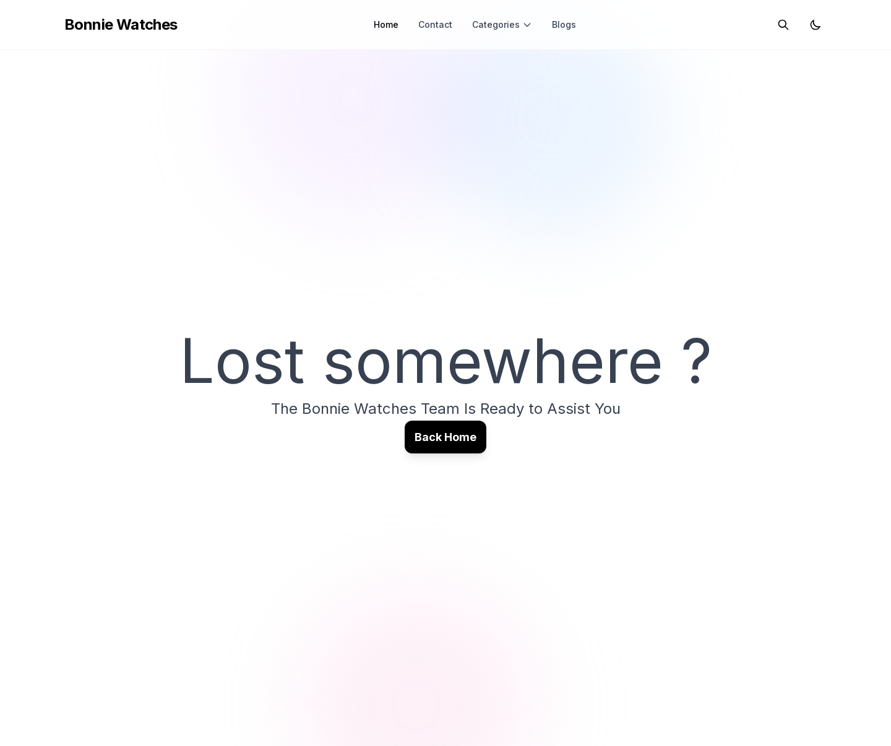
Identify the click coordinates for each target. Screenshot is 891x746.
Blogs (564, 24)
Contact (435, 24)
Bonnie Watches (121, 24)
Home (386, 24)
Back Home (445, 437)
